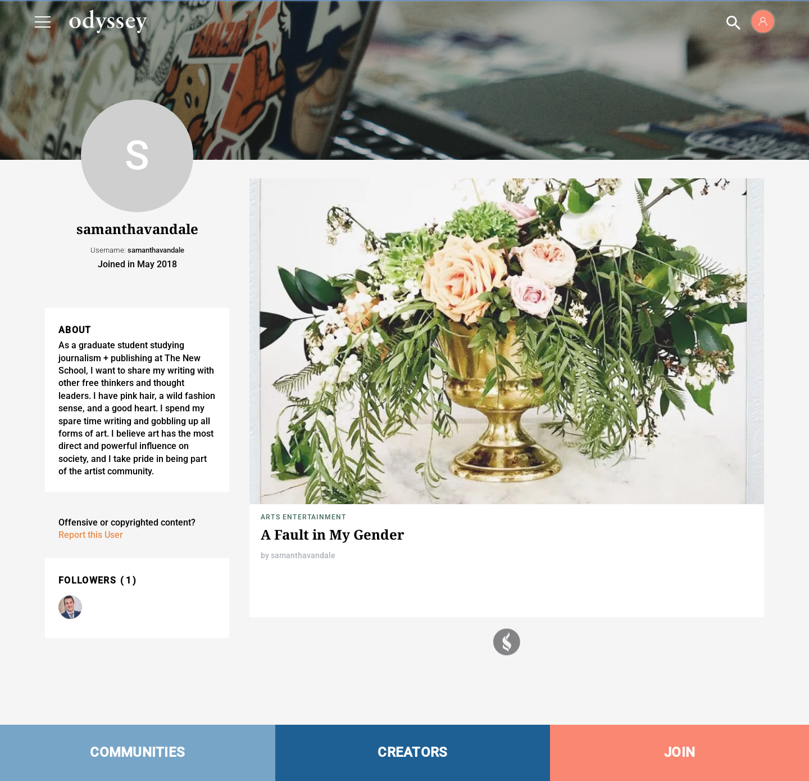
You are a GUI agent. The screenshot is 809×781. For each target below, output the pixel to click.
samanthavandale (303, 555)
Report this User (90, 534)
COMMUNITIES (137, 752)
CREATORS (412, 752)
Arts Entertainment (304, 517)
